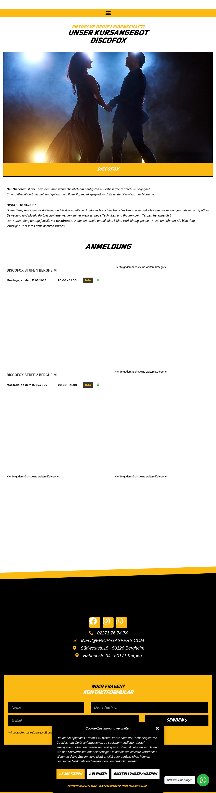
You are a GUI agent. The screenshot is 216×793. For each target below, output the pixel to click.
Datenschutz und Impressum (123, 786)
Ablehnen (98, 774)
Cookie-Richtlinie (82, 786)
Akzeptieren (70, 774)
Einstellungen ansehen (135, 774)
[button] (157, 728)
